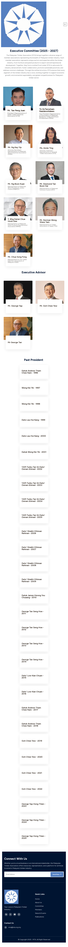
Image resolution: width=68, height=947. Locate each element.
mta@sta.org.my (14, 927)
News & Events (40, 913)
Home (37, 899)
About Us (38, 902)
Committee (39, 906)
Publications (39, 917)
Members (38, 910)
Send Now (57, 874)
